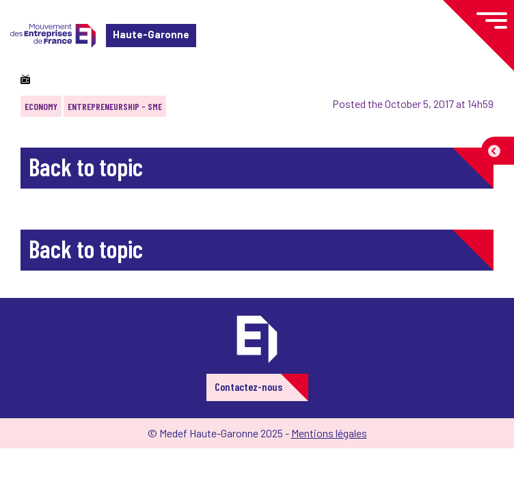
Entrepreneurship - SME (115, 106)
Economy (41, 106)
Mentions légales (329, 432)
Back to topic (86, 166)
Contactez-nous (248, 386)
